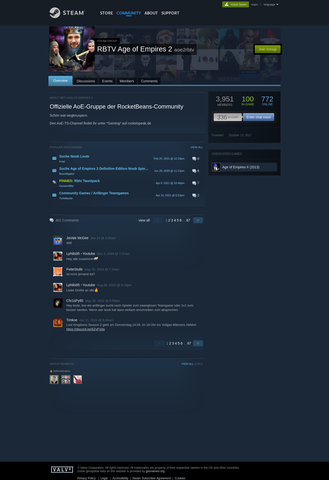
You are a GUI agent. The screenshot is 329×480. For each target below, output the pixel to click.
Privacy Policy (86, 478)
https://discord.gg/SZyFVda (85, 329)
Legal (103, 478)
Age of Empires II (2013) (240, 167)
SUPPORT (170, 13)
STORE (106, 13)
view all (144, 220)
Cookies (180, 478)
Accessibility (120, 478)
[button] (126, 158)
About (151, 13)
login (254, 4)
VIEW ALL (197, 147)
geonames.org (155, 471)
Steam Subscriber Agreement (151, 478)
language (269, 4)
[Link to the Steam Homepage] (71, 17)
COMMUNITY (129, 13)
